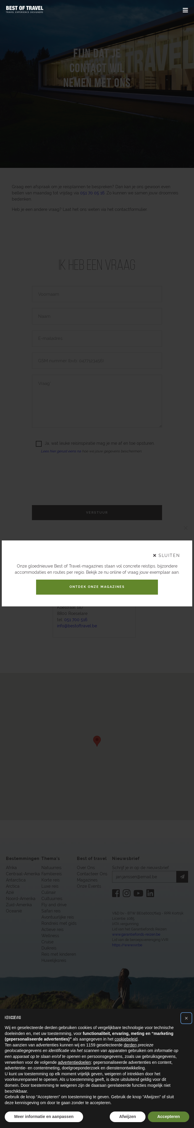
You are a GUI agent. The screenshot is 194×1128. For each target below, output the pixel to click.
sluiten (166, 553)
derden (130, 1045)
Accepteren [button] (168, 1116)
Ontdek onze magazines (97, 587)
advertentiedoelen (74, 1062)
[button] (186, 1018)
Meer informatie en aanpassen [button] (44, 1116)
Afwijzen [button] (127, 1116)
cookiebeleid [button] (126, 1039)
